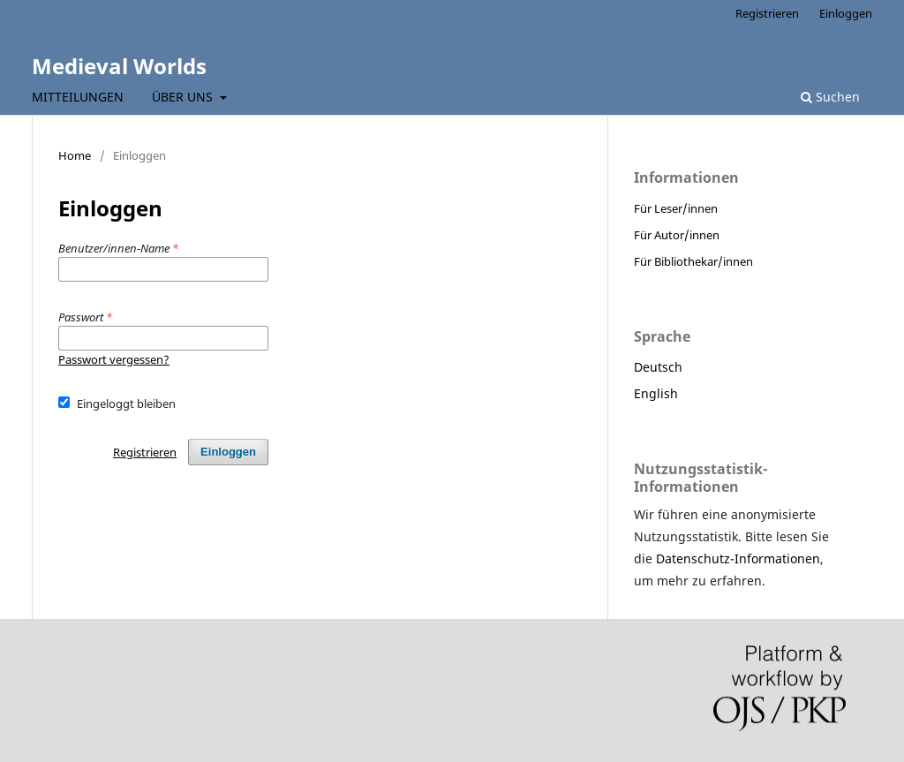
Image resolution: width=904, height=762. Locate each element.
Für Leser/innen (676, 208)
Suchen (830, 96)
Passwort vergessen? (114, 359)
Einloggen (845, 13)
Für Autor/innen (676, 235)
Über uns (184, 96)
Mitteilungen (78, 96)
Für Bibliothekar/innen (693, 261)
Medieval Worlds (119, 65)
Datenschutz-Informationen (738, 558)
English (656, 393)
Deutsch (658, 366)
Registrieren (767, 13)
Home (74, 155)
